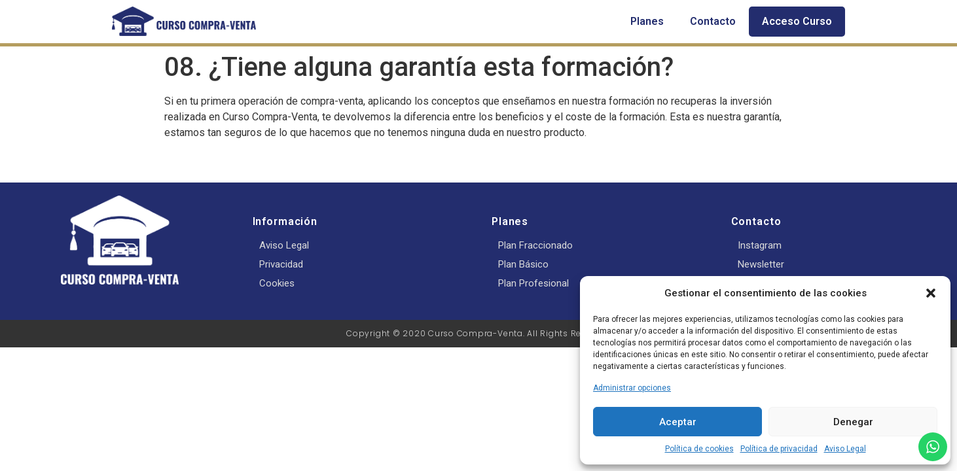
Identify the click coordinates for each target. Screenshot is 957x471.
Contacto (713, 21)
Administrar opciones (632, 387)
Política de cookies (699, 448)
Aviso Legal (845, 448)
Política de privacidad (779, 448)
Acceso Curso (797, 21)
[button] (930, 293)
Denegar (853, 422)
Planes (647, 21)
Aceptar (677, 422)
